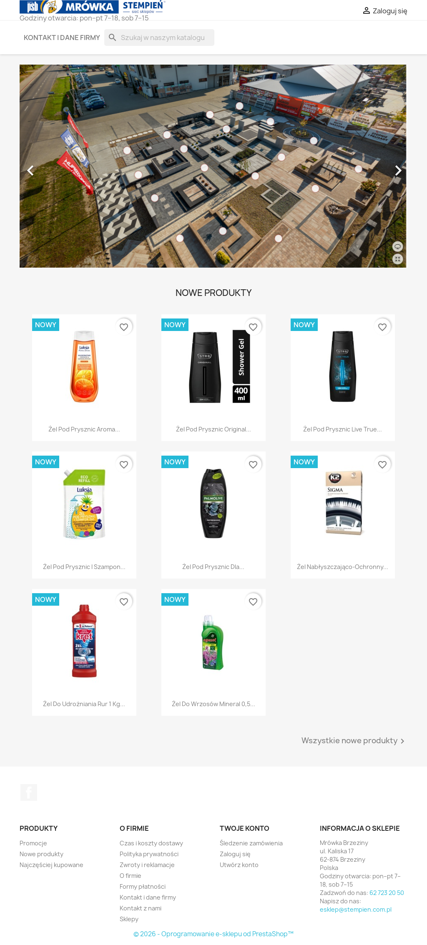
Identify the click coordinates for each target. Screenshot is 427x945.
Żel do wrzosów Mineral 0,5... (213, 704)
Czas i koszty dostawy (151, 843)
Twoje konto (244, 828)
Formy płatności (143, 886)
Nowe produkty (41, 854)
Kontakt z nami (140, 908)
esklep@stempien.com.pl (356, 909)
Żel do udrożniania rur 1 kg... (84, 704)
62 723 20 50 (386, 893)
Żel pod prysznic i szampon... (84, 567)
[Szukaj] (159, 37)
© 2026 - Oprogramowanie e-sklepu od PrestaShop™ (213, 934)
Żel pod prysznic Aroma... (84, 429)
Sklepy (129, 919)
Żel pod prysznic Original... (213, 429)
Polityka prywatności (149, 854)
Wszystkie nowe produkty (354, 741)
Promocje (33, 843)
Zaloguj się (235, 854)
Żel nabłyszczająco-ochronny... (342, 567)
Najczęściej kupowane (51, 865)
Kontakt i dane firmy (62, 37)
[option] (213, 166)
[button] (49, 166)
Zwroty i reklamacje (147, 865)
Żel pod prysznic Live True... (342, 429)
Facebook (28, 792)
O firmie (130, 876)
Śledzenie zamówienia (251, 843)
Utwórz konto (239, 865)
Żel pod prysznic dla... (213, 567)
